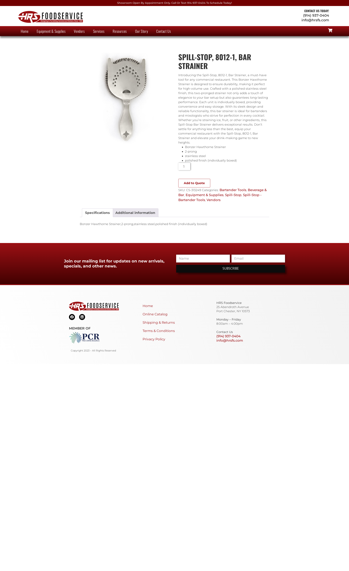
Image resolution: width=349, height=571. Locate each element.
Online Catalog (155, 314)
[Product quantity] (184, 166)
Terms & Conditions (159, 331)
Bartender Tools (233, 190)
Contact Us (163, 31)
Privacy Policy (154, 339)
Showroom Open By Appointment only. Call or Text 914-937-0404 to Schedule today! (174, 2)
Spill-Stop (233, 195)
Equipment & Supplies (51, 31)
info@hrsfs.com (315, 20)
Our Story (141, 31)
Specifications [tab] (97, 213)
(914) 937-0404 (316, 15)
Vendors (79, 31)
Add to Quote (194, 183)
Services (99, 31)
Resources (120, 31)
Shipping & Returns (159, 323)
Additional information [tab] (135, 213)
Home (24, 31)
